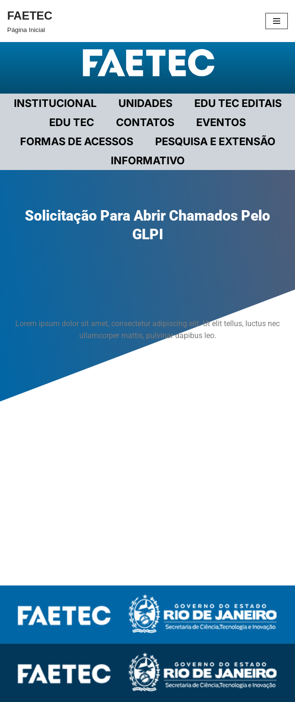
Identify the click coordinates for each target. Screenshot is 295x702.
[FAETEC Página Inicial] (30, 21)
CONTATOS (145, 122)
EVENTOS (221, 122)
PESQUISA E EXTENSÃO (215, 141)
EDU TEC (71, 122)
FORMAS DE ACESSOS (76, 141)
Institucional (55, 103)
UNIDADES (145, 103)
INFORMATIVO (148, 160)
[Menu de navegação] (276, 21)
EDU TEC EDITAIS (238, 103)
